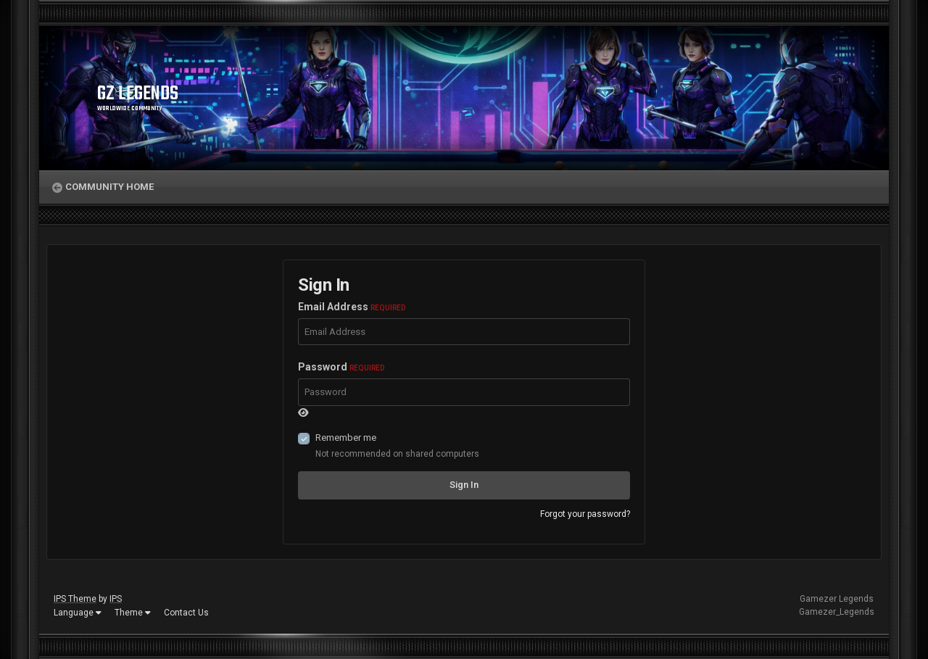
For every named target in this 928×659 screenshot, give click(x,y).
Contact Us (186, 613)
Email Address (351, 306)
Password (341, 367)
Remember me (345, 437)
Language (78, 613)
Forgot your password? (585, 514)
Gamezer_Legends (836, 612)
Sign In (464, 484)
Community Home (109, 186)
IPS (115, 599)
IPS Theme (75, 599)
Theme (133, 613)
